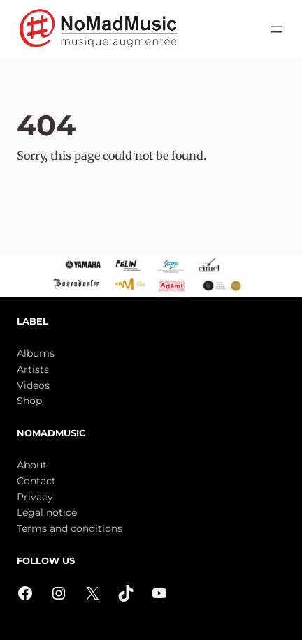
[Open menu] (276, 29)
